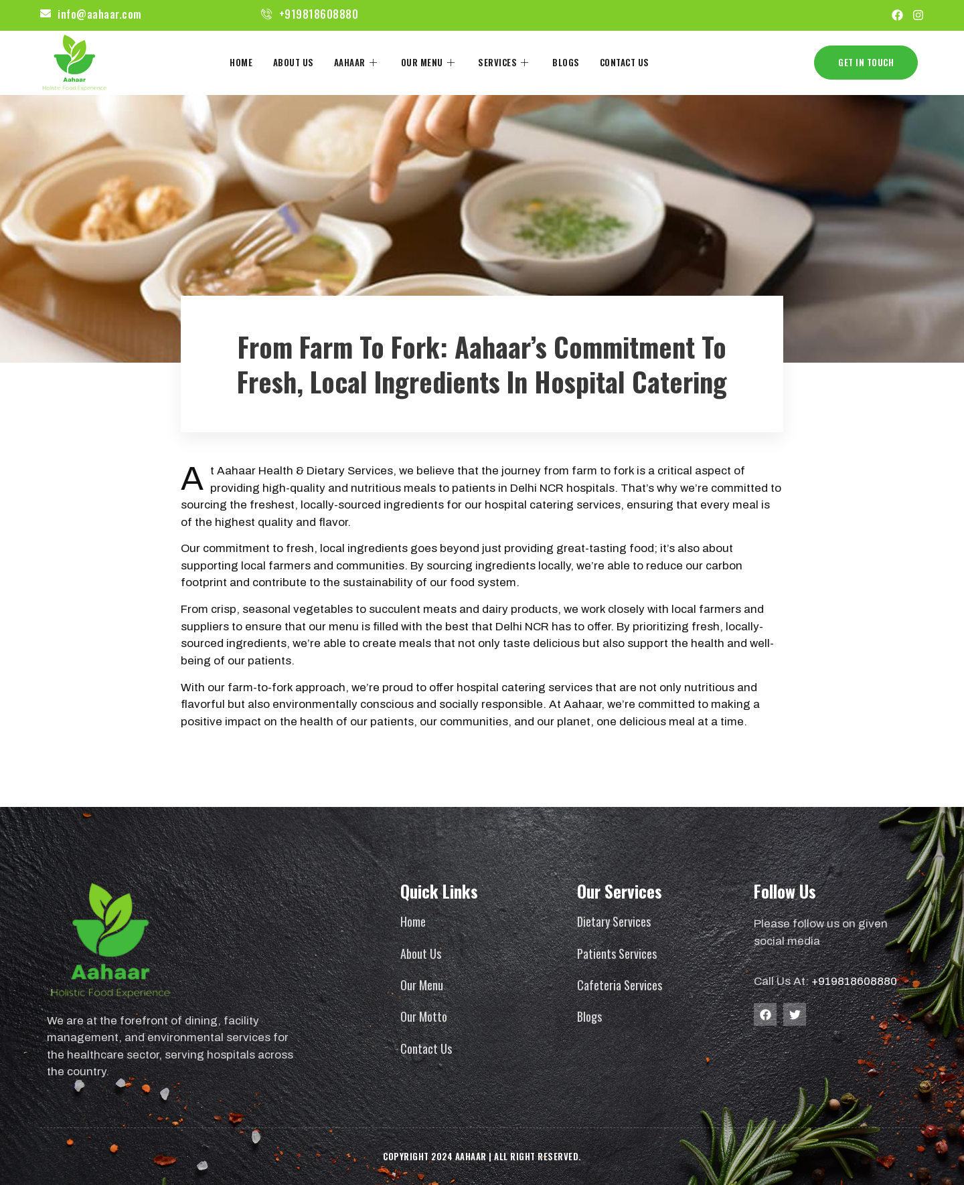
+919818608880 (854, 981)
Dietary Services (614, 921)
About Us (293, 61)
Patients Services (617, 953)
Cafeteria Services (619, 985)
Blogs (566, 61)
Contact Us (624, 61)
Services (505, 61)
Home (241, 61)
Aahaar (357, 61)
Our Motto (423, 1016)
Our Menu (430, 61)
